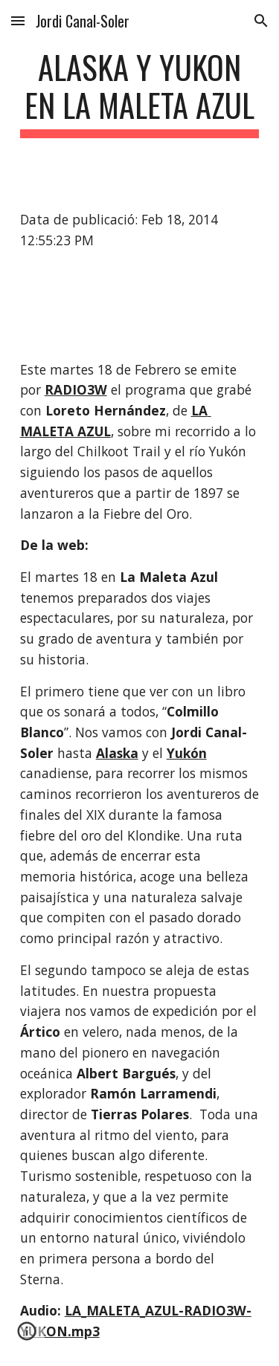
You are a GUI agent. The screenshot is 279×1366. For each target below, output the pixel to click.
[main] (140, 93)
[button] (18, 20)
